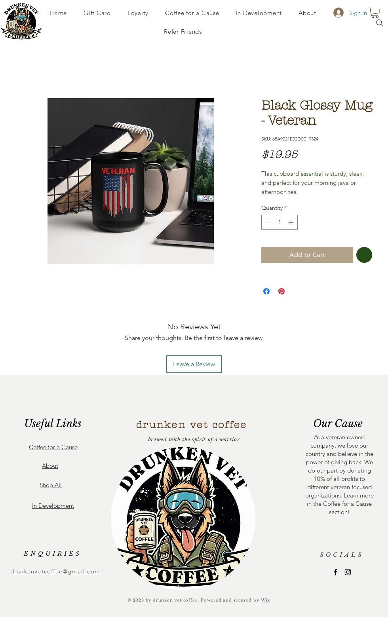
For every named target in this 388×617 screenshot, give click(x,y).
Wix (265, 600)
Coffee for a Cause (53, 447)
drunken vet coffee (191, 425)
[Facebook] (335, 572)
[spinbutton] (279, 222)
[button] (375, 12)
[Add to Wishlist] (364, 255)
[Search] (379, 23)
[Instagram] (348, 572)
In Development (53, 505)
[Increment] (292, 222)
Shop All (51, 485)
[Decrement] (267, 222)
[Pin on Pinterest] (281, 291)
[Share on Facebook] (266, 291)
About (50, 465)
